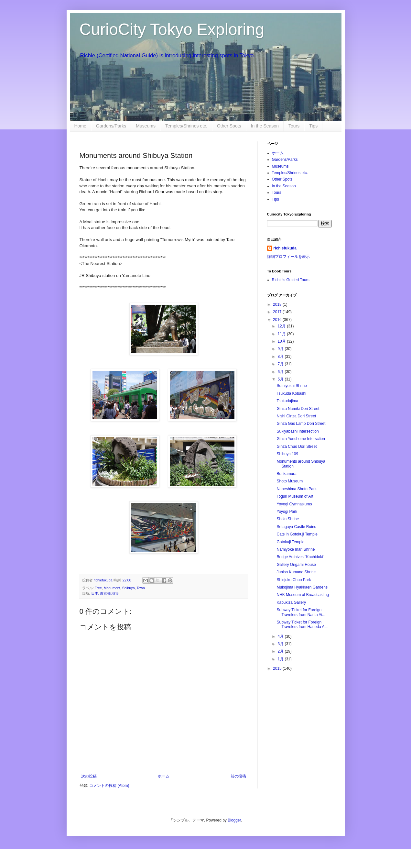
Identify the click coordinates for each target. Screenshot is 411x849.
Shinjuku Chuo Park (293, 580)
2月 (281, 651)
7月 (281, 364)
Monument (112, 588)
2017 (278, 312)
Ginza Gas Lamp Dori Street (300, 423)
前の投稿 (238, 776)
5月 (281, 379)
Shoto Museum (289, 481)
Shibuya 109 (287, 454)
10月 (282, 341)
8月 (281, 356)
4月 (281, 636)
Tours (293, 125)
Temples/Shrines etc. (186, 125)
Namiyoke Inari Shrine (295, 549)
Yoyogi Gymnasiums (294, 504)
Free (98, 588)
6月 (281, 371)
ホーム (163, 776)
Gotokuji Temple (290, 542)
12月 (282, 326)
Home (80, 125)
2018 (278, 304)
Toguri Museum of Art (294, 496)
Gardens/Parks (111, 125)
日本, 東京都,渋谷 (105, 593)
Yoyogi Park (286, 511)
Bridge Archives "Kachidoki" (300, 557)
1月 (281, 659)
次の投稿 (89, 776)
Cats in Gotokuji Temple (297, 534)
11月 (282, 334)
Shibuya (128, 588)
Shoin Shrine (287, 519)
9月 (281, 349)
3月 (281, 644)
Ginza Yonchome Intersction (300, 438)
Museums (146, 125)
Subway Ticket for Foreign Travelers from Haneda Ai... (302, 624)
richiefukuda (285, 248)
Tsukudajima (287, 401)
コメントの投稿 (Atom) (109, 785)
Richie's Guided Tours (290, 280)
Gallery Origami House (296, 564)
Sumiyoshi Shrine (291, 385)
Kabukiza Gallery (291, 602)
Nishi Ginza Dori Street (296, 416)
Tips (313, 125)
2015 (278, 668)
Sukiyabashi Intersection (297, 431)
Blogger (234, 820)
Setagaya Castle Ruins (296, 526)
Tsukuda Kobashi (291, 393)
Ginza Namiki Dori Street (297, 408)
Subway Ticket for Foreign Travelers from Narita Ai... (300, 612)
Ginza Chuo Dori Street (296, 446)
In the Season (265, 125)
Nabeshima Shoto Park (296, 489)
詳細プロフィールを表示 (288, 256)
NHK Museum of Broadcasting (302, 594)
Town (141, 588)
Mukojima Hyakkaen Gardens (301, 587)
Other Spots (229, 125)
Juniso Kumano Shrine (296, 572)
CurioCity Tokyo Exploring (172, 29)
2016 (278, 319)
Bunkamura (286, 473)
